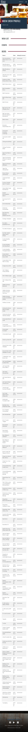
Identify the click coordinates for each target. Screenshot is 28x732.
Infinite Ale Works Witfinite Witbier (7, 315)
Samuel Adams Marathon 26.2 (6, 544)
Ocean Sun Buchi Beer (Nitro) (7, 457)
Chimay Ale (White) (7, 141)
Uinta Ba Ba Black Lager (7, 633)
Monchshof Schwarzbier (5, 431)
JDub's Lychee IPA (7, 339)
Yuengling (5, 702)
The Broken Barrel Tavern (3, 1)
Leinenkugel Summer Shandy (6, 388)
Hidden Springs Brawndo (6, 285)
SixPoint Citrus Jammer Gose (6, 566)
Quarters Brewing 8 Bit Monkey (7, 515)
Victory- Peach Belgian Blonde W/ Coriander (7, 653)
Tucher (4, 623)
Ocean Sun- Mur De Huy (6, 462)
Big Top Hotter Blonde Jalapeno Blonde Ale (6, 115)
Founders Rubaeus (7, 228)
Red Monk (5, 519)
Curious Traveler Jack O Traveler (6, 183)
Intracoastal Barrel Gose (7, 319)
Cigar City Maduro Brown (7, 153)
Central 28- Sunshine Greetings (5, 132)
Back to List (5, 24)
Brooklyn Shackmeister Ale (7, 126)
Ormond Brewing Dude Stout (7, 466)
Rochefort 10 (6, 524)
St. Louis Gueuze (6, 613)
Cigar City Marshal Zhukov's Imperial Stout (7, 159)
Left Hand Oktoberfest (5, 372)
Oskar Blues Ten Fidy (6, 478)
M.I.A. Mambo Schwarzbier (6, 410)
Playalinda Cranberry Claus (6, 505)
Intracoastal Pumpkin (5, 330)
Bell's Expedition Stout (6, 89)
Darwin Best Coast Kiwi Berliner (7, 189)
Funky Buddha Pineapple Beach (7, 250)
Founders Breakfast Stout (6, 224)
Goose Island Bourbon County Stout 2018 (6, 255)
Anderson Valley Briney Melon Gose (7, 80)
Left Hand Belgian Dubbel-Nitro (7, 362)
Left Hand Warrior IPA (7, 378)
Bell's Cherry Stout (7, 84)
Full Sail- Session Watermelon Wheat (6, 234)
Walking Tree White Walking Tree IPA (6, 677)
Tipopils (4, 619)
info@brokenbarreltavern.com (14, 719)
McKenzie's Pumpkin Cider (6, 400)
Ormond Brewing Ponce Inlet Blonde (7, 473)
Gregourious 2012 (7, 265)
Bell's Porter (5, 102)
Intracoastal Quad (7, 334)
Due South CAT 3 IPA (7, 199)
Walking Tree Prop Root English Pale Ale (7, 659)
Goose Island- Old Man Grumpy (7, 261)
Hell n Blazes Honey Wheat (6, 271)
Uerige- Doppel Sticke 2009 (6, 628)
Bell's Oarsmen (6, 93)
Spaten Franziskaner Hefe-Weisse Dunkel (7, 588)
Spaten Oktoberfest (5, 593)
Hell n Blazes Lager (7, 275)
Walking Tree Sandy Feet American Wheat (6, 665)
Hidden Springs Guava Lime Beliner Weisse (7, 298)
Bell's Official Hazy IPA (7, 98)
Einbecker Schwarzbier (5, 208)
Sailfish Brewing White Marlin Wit (6, 529)
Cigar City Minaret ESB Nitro (7, 164)
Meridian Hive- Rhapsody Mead (6, 406)
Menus (21, 1)
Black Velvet (5, 119)
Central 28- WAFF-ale (7, 137)
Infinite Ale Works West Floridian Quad (7, 310)
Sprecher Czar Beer (6, 598)
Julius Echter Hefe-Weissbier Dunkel (7, 351)
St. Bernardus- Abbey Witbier (6, 604)
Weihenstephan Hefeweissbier (6, 687)
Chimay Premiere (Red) (7, 148)
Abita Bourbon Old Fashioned (7, 75)
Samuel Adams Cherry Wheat (6, 539)
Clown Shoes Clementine (6, 174)
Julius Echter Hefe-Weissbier (7, 346)
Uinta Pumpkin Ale (7, 637)
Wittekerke (5, 697)
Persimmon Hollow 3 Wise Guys (7, 489)
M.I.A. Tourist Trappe (5, 421)
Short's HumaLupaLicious (7, 561)
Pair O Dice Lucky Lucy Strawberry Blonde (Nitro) (7, 484)
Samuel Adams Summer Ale (6, 549)
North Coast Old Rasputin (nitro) (6, 452)
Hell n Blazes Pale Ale (7, 280)
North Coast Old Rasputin (6, 446)
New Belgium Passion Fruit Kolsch (6, 441)
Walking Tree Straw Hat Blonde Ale (7, 671)
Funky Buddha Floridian (6, 239)
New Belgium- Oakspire (6, 436)
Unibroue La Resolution (5, 647)
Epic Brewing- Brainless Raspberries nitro (6, 214)
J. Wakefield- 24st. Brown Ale (7, 357)
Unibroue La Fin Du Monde (7, 642)
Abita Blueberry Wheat (6, 70)
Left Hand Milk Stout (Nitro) (6, 367)
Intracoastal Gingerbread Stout (7, 325)
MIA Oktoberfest (6, 414)
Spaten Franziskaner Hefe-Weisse (7, 582)
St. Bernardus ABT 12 (7, 609)
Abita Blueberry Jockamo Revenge (7, 65)
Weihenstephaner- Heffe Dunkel (7, 683)
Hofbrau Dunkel (6, 302)
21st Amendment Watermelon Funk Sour (7, 60)
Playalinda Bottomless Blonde (7, 500)
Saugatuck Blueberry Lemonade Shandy (7, 556)
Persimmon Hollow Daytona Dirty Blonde (7, 494)
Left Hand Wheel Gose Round (7, 382)
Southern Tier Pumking (6, 570)
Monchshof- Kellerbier (5, 425)
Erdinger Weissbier (7, 218)
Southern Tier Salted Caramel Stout (6, 576)
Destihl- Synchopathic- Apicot (6, 194)
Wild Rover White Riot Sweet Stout (7, 693)
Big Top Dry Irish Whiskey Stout (6, 108)
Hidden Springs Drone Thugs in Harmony (6, 292)
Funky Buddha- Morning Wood (6, 245)
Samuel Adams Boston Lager (6, 534)
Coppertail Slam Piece (6, 178)
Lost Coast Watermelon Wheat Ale (5, 395)
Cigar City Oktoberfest (5, 169)
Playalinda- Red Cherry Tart (6, 510)
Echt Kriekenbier (6, 203)
